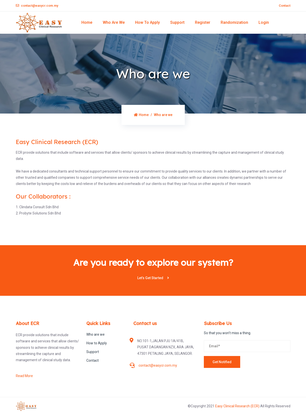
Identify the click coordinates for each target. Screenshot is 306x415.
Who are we (114, 22)
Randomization (234, 22)
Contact (284, 5)
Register (202, 22)
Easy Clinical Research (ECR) (237, 406)
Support (177, 22)
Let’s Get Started (153, 278)
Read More (24, 376)
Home (141, 115)
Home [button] (86, 22)
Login (264, 22)
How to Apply (147, 22)
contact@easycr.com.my (37, 5)
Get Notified (222, 362)
